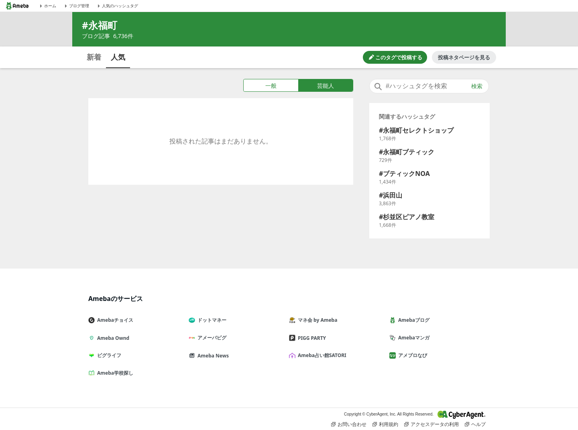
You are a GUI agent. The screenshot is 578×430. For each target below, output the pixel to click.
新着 (94, 57)
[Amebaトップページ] (17, 6)
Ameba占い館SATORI (321, 355)
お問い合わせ (348, 424)
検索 (476, 86)
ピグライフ (108, 355)
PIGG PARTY (310, 338)
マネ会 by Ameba (316, 320)
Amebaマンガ (412, 337)
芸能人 (325, 85)
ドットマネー (211, 320)
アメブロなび (411, 355)
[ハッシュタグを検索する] (429, 86)
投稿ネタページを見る (464, 57)
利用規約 (385, 424)
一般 (271, 85)
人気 (118, 57)
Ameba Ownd (112, 338)
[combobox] (429, 86)
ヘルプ (475, 424)
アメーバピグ (211, 337)
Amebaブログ (412, 320)
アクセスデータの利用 (431, 424)
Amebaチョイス (114, 320)
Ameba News (212, 355)
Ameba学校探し (114, 372)
